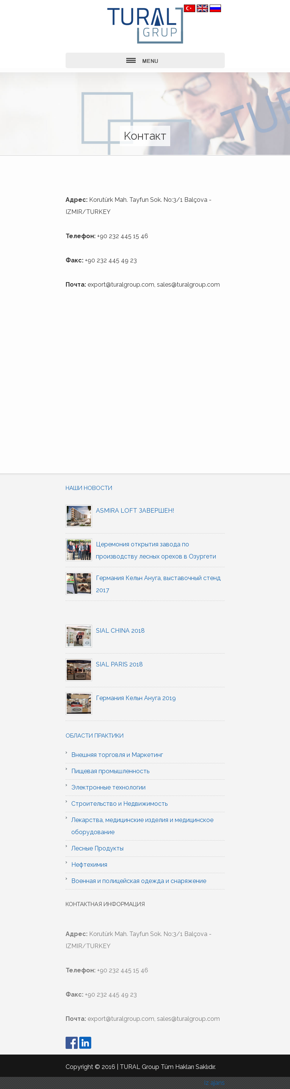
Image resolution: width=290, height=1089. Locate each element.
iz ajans (214, 1082)
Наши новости (89, 488)
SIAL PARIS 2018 (119, 664)
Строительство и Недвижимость (119, 803)
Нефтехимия (89, 864)
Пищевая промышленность (110, 771)
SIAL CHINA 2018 (120, 630)
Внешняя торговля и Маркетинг (117, 754)
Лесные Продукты (97, 848)
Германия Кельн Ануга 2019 (136, 698)
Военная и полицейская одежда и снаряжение (138, 881)
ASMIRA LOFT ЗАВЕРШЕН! (135, 510)
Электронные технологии (108, 787)
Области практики (95, 735)
